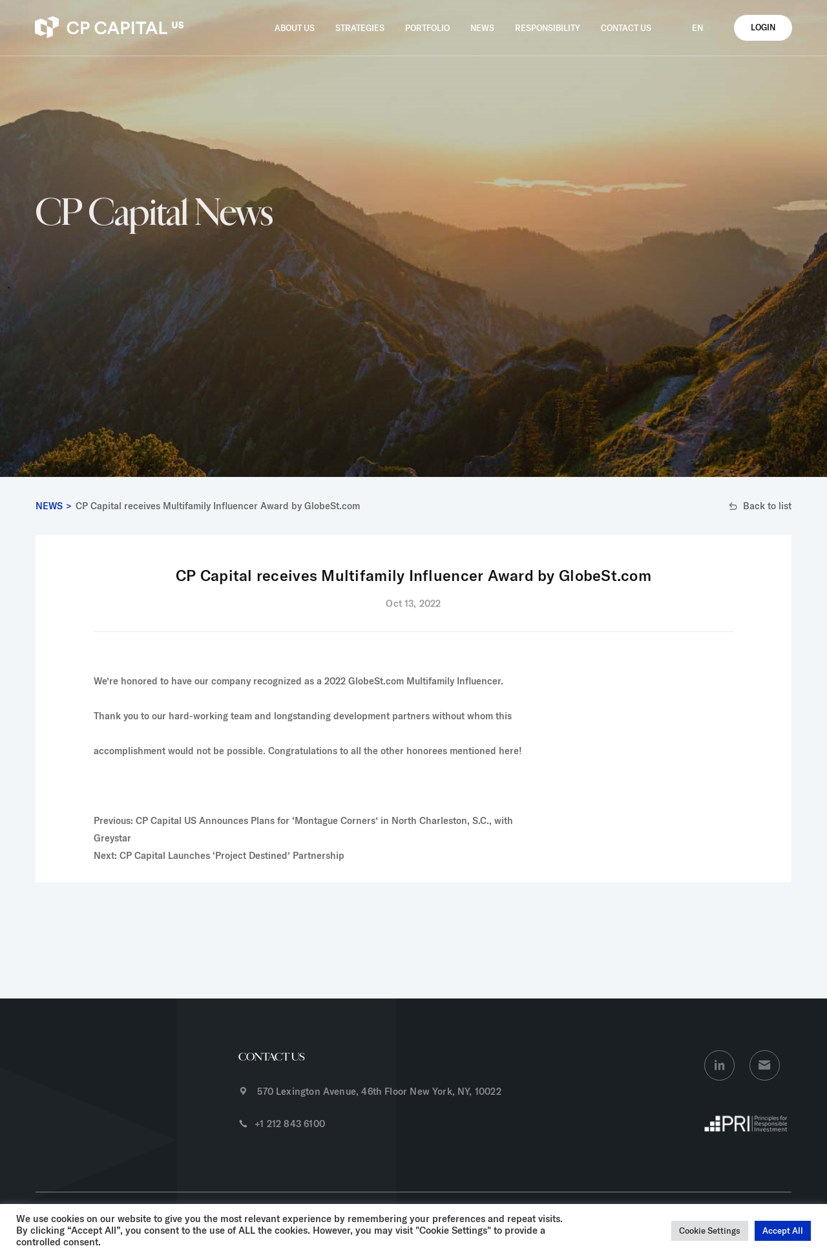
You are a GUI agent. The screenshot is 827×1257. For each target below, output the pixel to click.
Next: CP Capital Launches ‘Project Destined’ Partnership (219, 855)
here (509, 751)
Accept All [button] (782, 1230)
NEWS (482, 28)
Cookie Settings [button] (709, 1230)
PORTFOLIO (427, 28)
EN (702, 28)
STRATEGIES (359, 28)
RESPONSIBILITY (547, 28)
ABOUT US (295, 28)
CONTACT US (626, 28)
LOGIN (763, 27)
